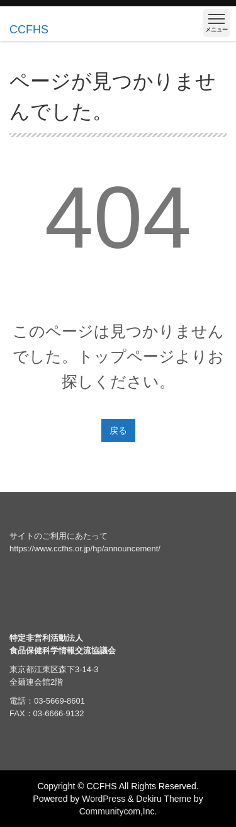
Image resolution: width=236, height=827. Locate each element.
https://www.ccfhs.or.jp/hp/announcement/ (84, 548)
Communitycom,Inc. (118, 811)
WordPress (103, 799)
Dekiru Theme (163, 799)
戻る (118, 430)
